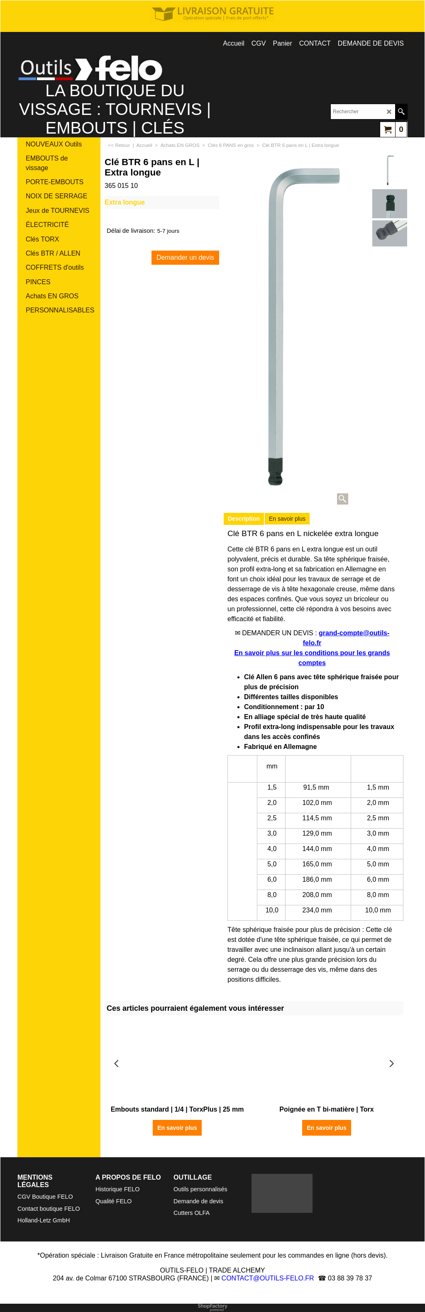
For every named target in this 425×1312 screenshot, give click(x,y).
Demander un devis (185, 257)
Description (244, 518)
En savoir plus (287, 518)
